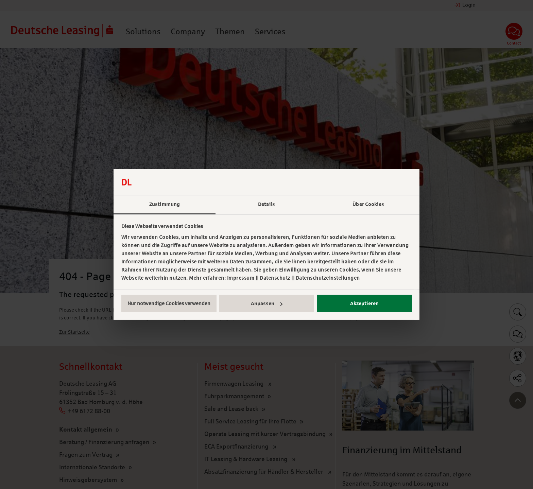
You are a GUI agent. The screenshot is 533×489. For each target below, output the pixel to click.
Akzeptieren (364, 303)
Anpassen (266, 303)
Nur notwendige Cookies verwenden (168, 303)
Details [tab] (266, 204)
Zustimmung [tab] (164, 204)
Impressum (241, 278)
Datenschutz (275, 278)
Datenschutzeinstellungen (328, 278)
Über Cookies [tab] (368, 204)
